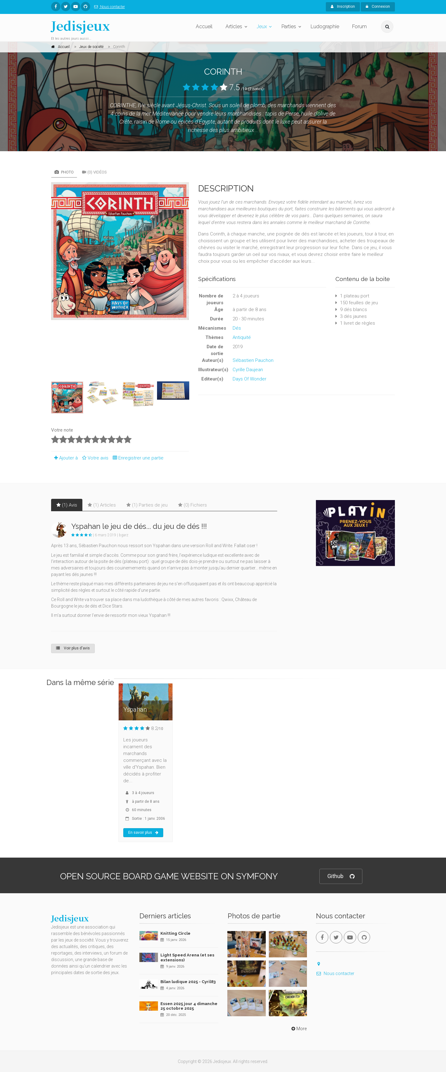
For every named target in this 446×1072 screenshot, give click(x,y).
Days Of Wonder (249, 379)
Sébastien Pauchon (253, 360)
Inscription (343, 6)
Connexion (378, 6)
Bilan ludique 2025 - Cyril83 (188, 981)
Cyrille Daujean (248, 369)
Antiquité (242, 337)
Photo (64, 172)
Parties (289, 26)
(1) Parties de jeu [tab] (147, 505)
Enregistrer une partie (137, 458)
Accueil (204, 26)
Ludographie (325, 26)
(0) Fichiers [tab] (192, 505)
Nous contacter (108, 7)
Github (340, 876)
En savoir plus (143, 832)
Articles (233, 26)
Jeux (262, 26)
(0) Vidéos (94, 172)
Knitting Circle (175, 933)
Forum (359, 26)
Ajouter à (64, 458)
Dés (237, 328)
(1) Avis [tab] (66, 505)
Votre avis (94, 458)
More (298, 1028)
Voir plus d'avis (73, 648)
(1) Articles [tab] (102, 505)
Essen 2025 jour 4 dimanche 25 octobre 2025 (188, 1006)
